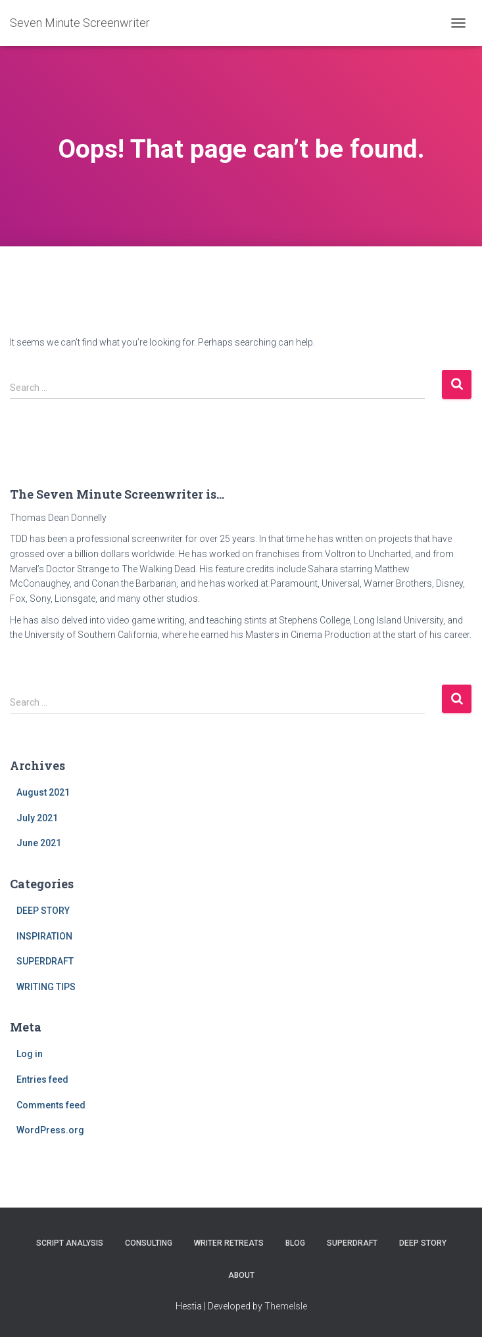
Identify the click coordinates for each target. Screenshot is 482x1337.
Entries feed (42, 1079)
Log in (29, 1054)
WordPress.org (50, 1130)
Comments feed (50, 1105)
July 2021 (37, 818)
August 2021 (43, 792)
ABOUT (241, 1275)
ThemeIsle (285, 1306)
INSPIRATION (44, 936)
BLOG (295, 1243)
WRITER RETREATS (229, 1243)
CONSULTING (148, 1243)
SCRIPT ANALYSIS (69, 1243)
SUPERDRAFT (45, 961)
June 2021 (38, 843)
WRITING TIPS (46, 987)
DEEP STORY (43, 910)
